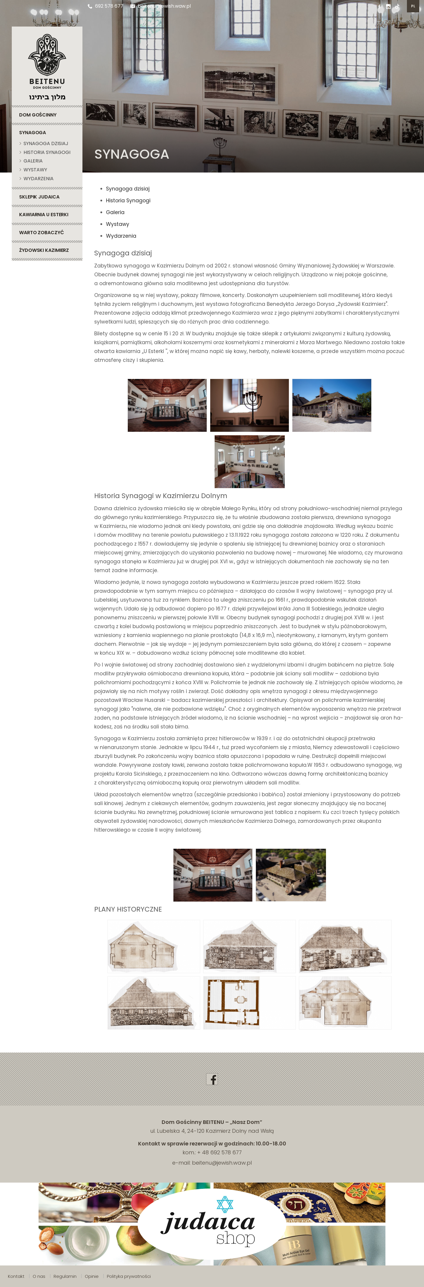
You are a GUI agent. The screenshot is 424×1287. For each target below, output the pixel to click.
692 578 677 (105, 6)
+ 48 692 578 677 (219, 1152)
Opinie (92, 1276)
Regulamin (65, 1276)
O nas (39, 1276)
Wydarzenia (121, 235)
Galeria (115, 212)
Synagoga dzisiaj (128, 188)
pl (413, 6)
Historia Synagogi (128, 200)
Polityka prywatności (129, 1276)
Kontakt (16, 1276)
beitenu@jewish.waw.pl (160, 6)
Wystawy (117, 224)
